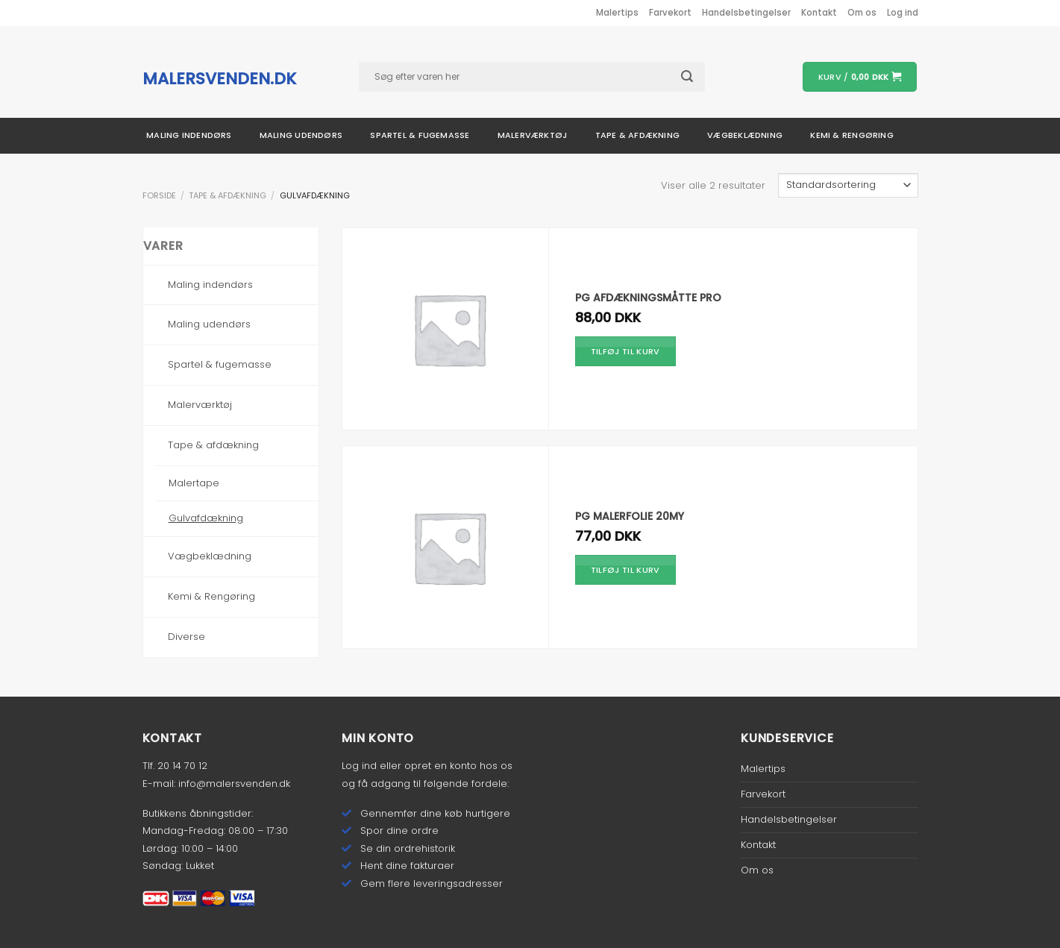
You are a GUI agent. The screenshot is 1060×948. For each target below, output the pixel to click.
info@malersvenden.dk (234, 783)
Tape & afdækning (637, 135)
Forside (159, 195)
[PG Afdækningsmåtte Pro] (449, 329)
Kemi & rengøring (852, 135)
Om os (861, 13)
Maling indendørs (189, 135)
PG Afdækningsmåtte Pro (648, 297)
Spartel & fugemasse (419, 135)
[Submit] (694, 76)
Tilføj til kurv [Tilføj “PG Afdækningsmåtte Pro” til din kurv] (625, 351)
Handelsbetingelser (746, 13)
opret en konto (440, 766)
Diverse (186, 637)
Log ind (359, 766)
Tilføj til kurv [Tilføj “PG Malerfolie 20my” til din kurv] (625, 570)
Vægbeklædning (745, 135)
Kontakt (819, 13)
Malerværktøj (533, 135)
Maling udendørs (301, 135)
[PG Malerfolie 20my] (449, 547)
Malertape (194, 483)
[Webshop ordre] (848, 185)
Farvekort (670, 13)
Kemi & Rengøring (211, 596)
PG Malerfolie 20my (629, 516)
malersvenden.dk (219, 79)
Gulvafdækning (206, 518)
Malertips (617, 13)
